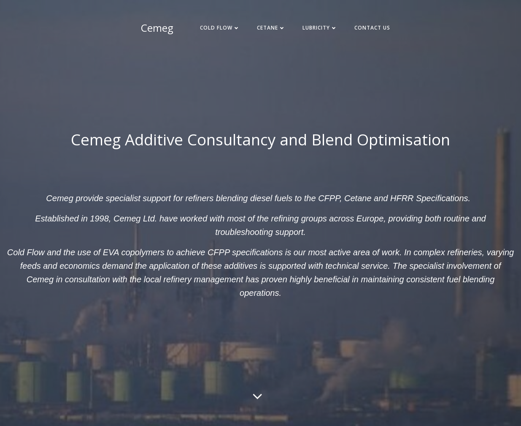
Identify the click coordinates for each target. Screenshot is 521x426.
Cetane (271, 27)
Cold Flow (220, 27)
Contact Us (372, 27)
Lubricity (319, 27)
